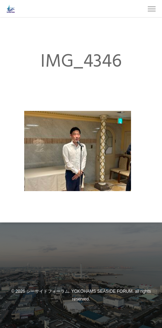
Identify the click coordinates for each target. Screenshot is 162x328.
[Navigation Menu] (152, 8)
